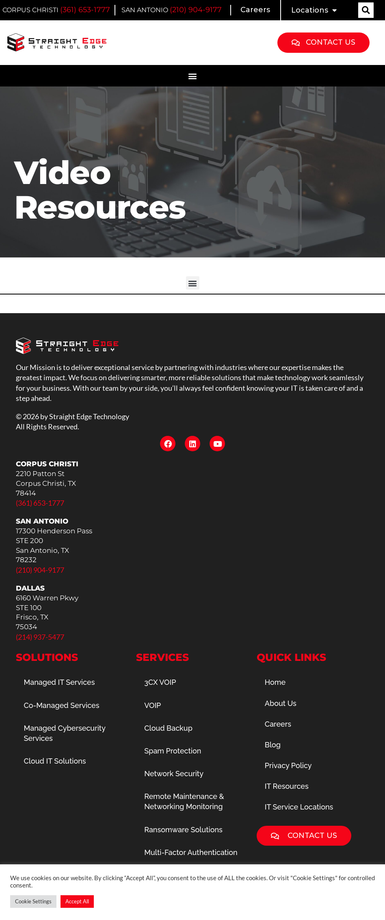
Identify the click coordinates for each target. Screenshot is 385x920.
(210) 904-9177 (196, 9)
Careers (255, 9)
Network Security (173, 773)
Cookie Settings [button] (33, 901)
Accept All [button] (77, 901)
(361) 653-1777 (85, 9)
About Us (280, 703)
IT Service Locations (299, 807)
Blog (273, 744)
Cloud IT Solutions (55, 761)
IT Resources (287, 786)
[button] (366, 10)
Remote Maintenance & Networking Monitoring (184, 801)
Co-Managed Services (61, 705)
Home (275, 682)
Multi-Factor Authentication (190, 852)
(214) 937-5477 (40, 636)
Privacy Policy (288, 765)
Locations (314, 10)
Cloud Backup (168, 728)
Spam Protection (172, 751)
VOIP (152, 705)
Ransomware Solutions (183, 829)
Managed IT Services (59, 682)
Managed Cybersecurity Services (65, 733)
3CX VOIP (160, 682)
